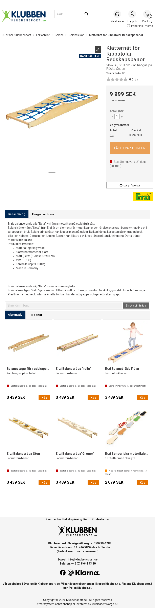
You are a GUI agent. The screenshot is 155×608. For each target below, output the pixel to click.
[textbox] (64, 305)
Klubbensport (22, 35)
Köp (130, 148)
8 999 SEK (135, 135)
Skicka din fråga (136, 305)
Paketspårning (72, 519)
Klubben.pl (84, 587)
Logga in (132, 14)
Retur (87, 519)
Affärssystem (45, 604)
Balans (59, 35)
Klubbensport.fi (142, 583)
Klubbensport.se (49, 583)
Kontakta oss (101, 519)
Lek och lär (43, 35)
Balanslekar (76, 35)
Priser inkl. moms (140, 25)
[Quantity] (117, 116)
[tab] (16, 214)
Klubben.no (112, 583)
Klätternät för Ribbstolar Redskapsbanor (116, 35)
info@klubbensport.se (82, 559)
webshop (66, 604)
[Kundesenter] (117, 14)
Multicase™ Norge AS (105, 604)
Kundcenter (53, 519)
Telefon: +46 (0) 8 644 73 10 (78, 563)
